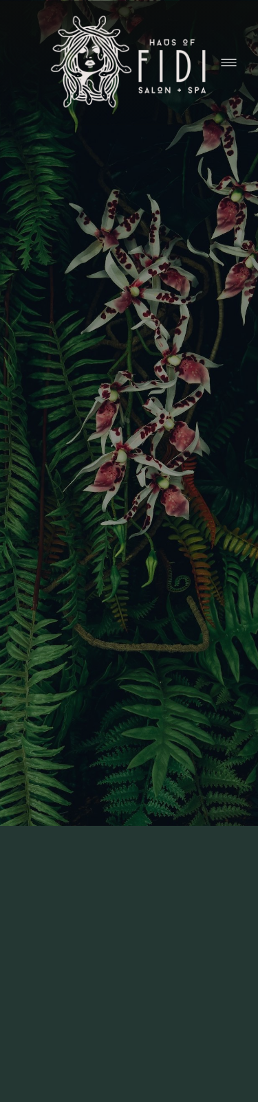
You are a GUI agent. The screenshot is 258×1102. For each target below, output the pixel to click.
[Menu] (229, 63)
